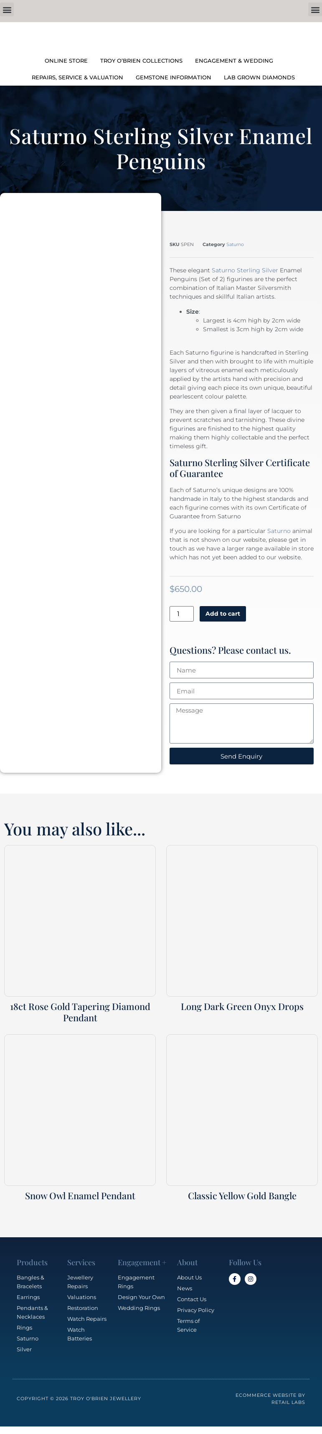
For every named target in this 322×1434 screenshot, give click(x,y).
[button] (7, 9)
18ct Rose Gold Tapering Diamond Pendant (80, 1011)
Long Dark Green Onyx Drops (242, 1006)
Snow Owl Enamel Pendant (80, 1195)
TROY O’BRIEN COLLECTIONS (141, 60)
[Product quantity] (182, 614)
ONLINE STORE (66, 60)
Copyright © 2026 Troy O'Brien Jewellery (79, 1398)
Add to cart (222, 613)
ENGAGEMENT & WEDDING (234, 60)
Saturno (235, 244)
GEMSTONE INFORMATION (173, 77)
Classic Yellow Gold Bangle (242, 1195)
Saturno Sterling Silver (245, 270)
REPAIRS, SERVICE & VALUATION (77, 77)
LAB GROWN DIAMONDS (259, 77)
